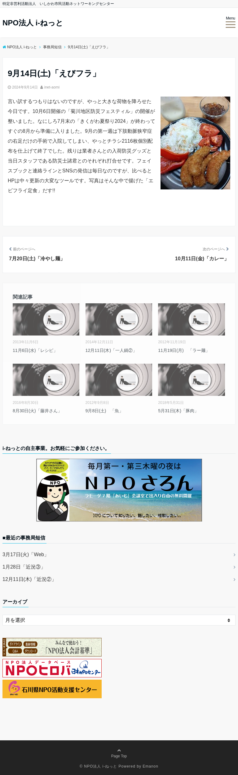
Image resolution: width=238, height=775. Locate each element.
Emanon (150, 766)
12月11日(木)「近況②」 (29, 579)
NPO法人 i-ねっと (32, 23)
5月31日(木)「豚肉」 (178, 410)
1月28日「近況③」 (24, 566)
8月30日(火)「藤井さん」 (37, 410)
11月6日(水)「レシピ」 (35, 350)
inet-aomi (52, 87)
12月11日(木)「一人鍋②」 (111, 350)
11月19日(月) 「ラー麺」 (183, 350)
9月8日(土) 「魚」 (105, 410)
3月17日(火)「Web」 (25, 554)
